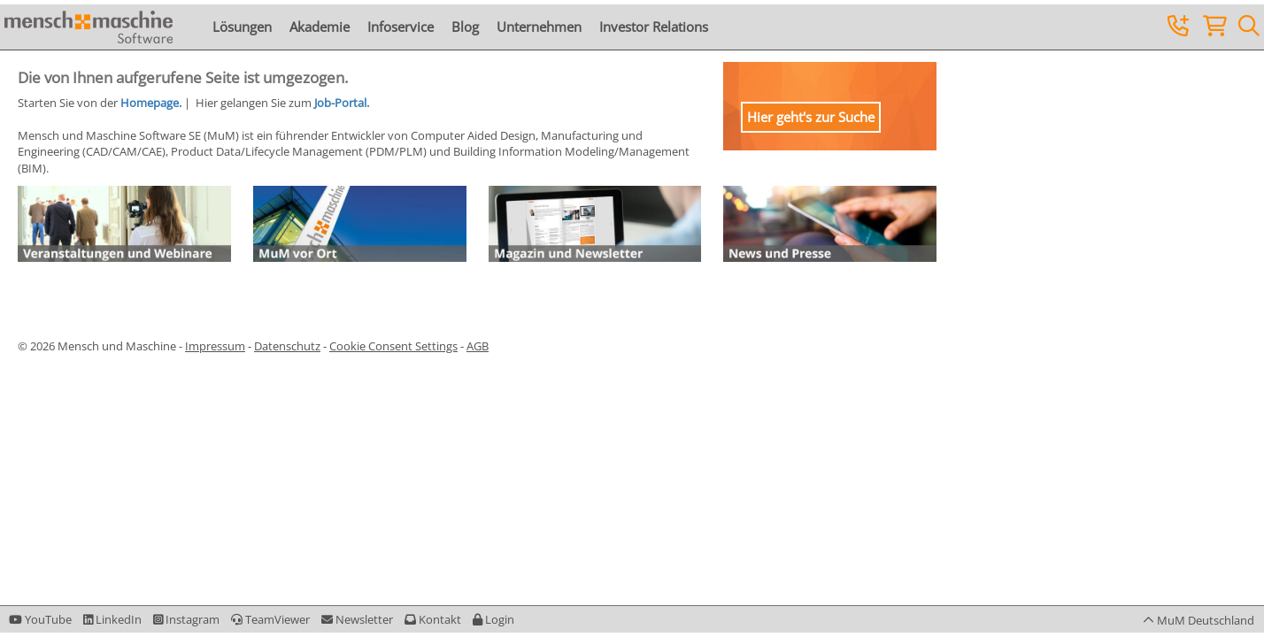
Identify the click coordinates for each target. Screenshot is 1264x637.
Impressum (215, 346)
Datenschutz (287, 346)
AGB (477, 346)
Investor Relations (653, 26)
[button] (493, 619)
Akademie (319, 26)
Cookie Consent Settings (393, 346)
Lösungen (242, 26)
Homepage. (150, 103)
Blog (465, 26)
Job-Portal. (341, 103)
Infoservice (400, 26)
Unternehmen (539, 26)
